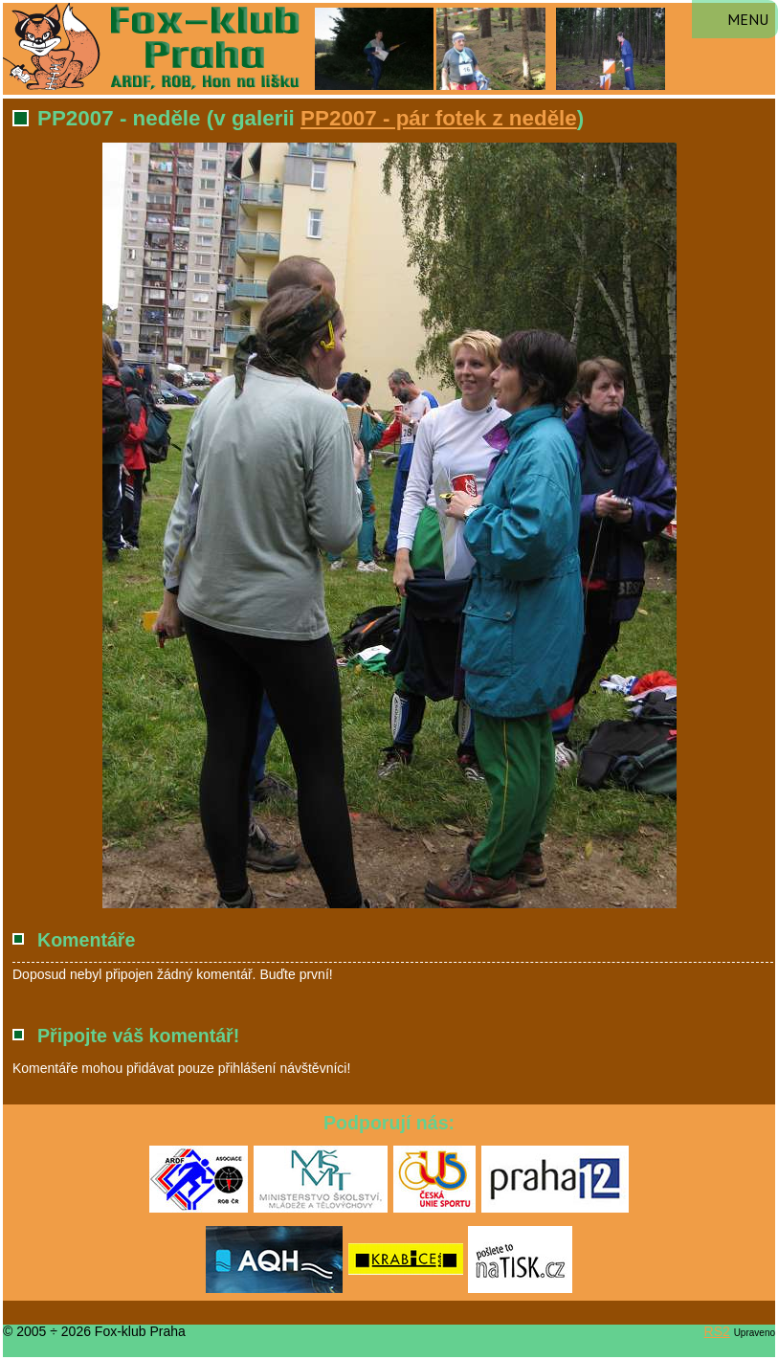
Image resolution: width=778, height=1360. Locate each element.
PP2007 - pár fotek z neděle (438, 118)
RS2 (717, 1331)
